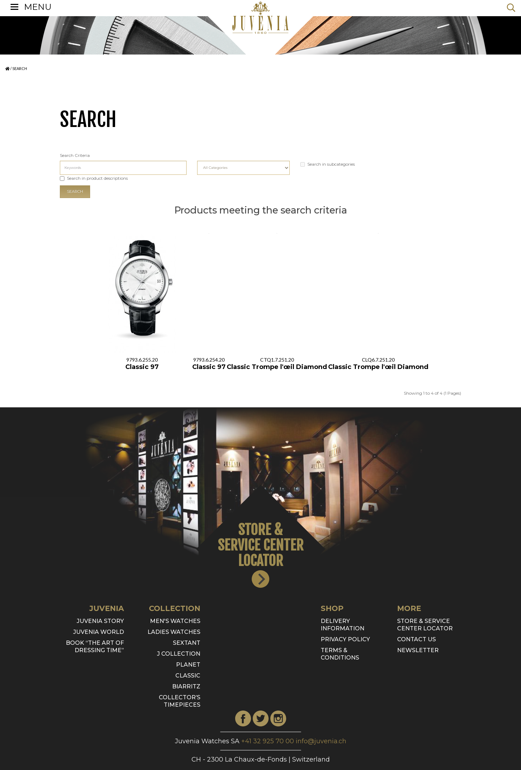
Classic (187, 675)
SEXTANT (186, 642)
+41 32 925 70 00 (267, 741)
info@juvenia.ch (321, 741)
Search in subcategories (327, 164)
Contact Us (416, 639)
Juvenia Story (100, 621)
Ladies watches (173, 632)
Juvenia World (98, 632)
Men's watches (175, 621)
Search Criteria (75, 155)
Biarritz (186, 686)
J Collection (178, 653)
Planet (188, 664)
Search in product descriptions (94, 178)
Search (19, 68)
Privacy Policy (345, 639)
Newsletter (418, 650)
